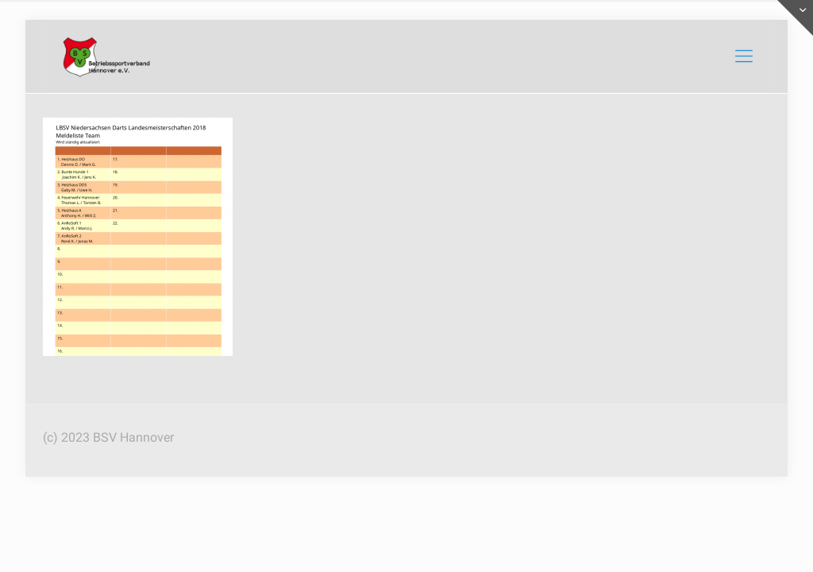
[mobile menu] (743, 56)
